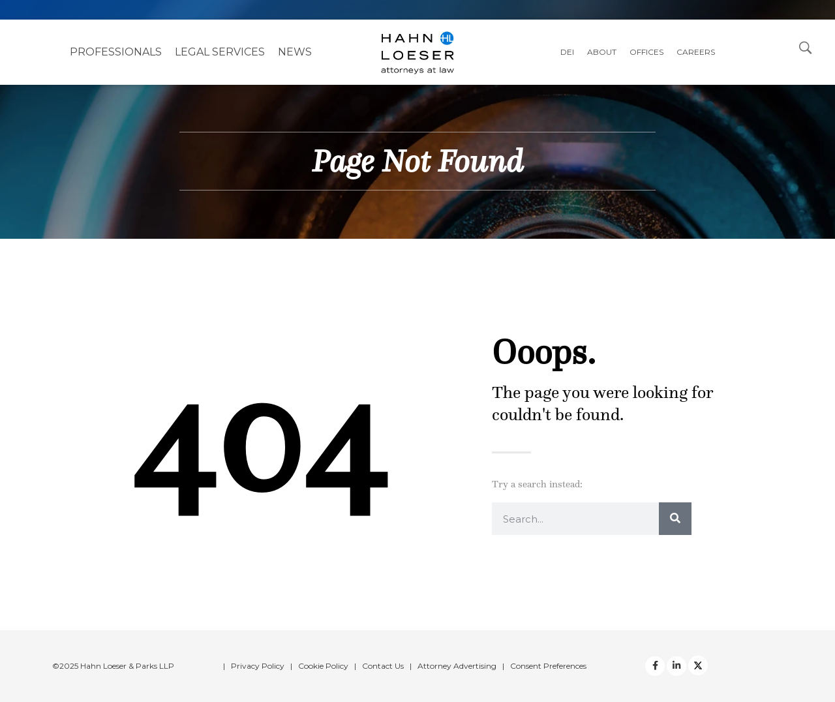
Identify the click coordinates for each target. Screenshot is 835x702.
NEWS (295, 52)
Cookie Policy (323, 666)
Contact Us (383, 666)
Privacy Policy (257, 666)
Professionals (116, 52)
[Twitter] (676, 666)
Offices (646, 52)
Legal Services (220, 52)
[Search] (675, 518)
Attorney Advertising (457, 666)
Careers (695, 52)
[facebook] (655, 666)
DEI (567, 52)
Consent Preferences (548, 666)
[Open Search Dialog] (805, 47)
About (601, 52)
